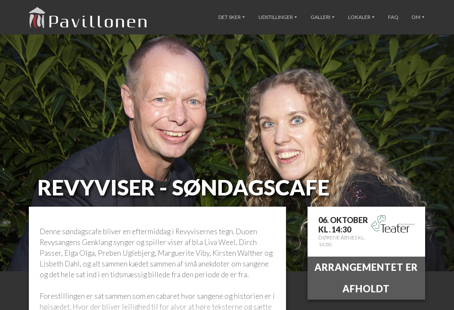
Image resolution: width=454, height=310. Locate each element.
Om (417, 17)
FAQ (393, 17)
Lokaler (361, 17)
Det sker (231, 17)
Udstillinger (277, 17)
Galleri (322, 17)
